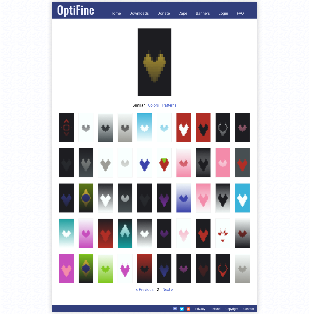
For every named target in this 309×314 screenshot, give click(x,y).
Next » (167, 289)
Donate (163, 13)
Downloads (139, 13)
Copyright (231, 309)
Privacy (200, 309)
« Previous (145, 289)
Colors (153, 105)
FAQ (240, 13)
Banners (203, 13)
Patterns (169, 105)
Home (116, 13)
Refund (215, 309)
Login (223, 13)
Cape (182, 13)
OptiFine (75, 9)
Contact (248, 309)
